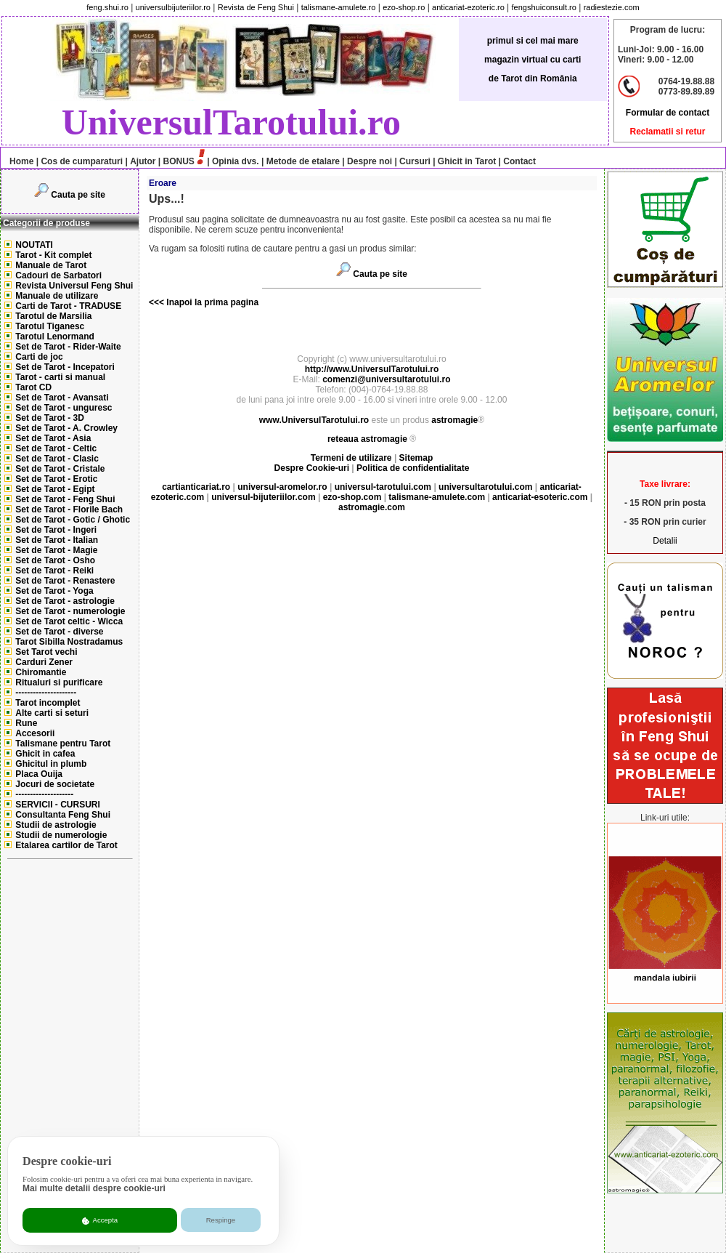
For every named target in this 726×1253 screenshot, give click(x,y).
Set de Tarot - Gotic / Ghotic (72, 520)
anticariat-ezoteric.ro (468, 7)
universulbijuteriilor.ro (173, 7)
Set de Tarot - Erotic (56, 479)
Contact (518, 161)
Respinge (221, 1220)
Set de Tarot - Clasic (56, 459)
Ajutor (142, 161)
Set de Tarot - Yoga (54, 591)
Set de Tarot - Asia (53, 438)
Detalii (665, 541)
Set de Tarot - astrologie (64, 601)
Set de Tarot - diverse (59, 631)
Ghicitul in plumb (50, 764)
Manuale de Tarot (50, 265)
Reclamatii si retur (667, 131)
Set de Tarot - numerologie (70, 611)
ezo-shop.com (352, 497)
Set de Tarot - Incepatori (64, 367)
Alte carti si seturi (52, 713)
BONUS (179, 161)
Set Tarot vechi (46, 652)
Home (17, 161)
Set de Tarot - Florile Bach (69, 509)
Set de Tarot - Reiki (54, 570)
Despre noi (369, 161)
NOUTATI (34, 245)
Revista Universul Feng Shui (74, 286)
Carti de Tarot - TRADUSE (68, 306)
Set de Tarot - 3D (49, 418)
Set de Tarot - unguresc (63, 408)
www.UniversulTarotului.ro (314, 420)
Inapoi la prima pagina (211, 302)
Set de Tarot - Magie (56, 550)
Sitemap (416, 458)
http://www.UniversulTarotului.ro (372, 369)
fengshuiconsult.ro (544, 7)
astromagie (454, 420)
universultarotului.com (485, 487)
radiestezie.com (612, 7)
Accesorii (34, 733)
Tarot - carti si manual (60, 377)
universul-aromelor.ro (282, 487)
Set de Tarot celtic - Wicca (69, 621)
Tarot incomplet (47, 703)
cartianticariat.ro (196, 487)
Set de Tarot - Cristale (60, 469)
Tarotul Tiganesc (49, 326)
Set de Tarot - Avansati (61, 397)
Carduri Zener (44, 662)
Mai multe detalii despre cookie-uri (94, 1188)
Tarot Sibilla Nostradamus (69, 642)
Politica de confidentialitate (412, 468)
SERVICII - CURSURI (57, 804)
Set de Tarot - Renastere (65, 581)
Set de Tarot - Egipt (54, 489)
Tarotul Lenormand (54, 336)
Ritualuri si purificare (58, 682)
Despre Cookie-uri (311, 468)
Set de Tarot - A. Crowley (66, 428)
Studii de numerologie (61, 835)
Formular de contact (667, 113)
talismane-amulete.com (436, 497)
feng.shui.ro (107, 7)
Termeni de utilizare (352, 458)
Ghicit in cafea (45, 754)
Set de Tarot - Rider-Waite (68, 347)
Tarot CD (33, 387)
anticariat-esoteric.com (539, 497)
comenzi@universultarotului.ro (386, 379)
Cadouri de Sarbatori (58, 275)
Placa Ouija (38, 774)
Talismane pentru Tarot (62, 743)
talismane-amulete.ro (338, 7)
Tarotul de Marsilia (53, 316)
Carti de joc (38, 357)
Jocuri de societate (54, 784)
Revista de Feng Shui (256, 7)
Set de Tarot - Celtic (56, 448)
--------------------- (45, 693)
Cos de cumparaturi (82, 161)
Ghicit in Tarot (466, 161)
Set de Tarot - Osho (55, 560)
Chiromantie (40, 672)
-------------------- (44, 794)
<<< (156, 302)
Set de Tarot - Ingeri (56, 530)
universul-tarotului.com (383, 487)
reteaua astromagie (367, 439)
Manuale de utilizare (56, 296)
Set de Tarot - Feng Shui (65, 499)
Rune (26, 723)
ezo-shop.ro (404, 7)
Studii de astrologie (55, 825)
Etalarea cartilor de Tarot (66, 845)
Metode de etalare (303, 161)
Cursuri (415, 161)
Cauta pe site (78, 195)
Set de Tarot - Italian (56, 540)
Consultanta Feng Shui (62, 815)
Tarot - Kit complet (53, 255)
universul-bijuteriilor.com (263, 497)
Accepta (100, 1220)
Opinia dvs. (235, 161)
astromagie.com (371, 507)
